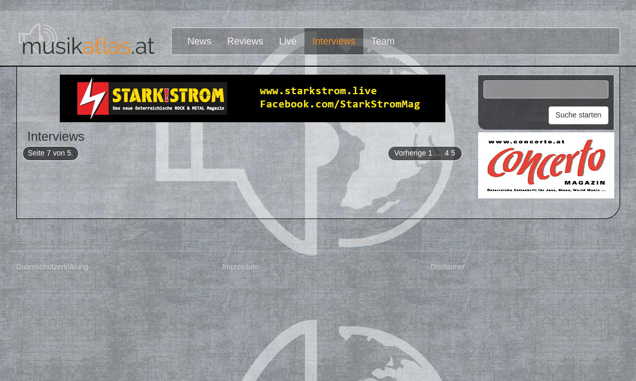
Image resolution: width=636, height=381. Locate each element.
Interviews (333, 41)
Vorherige (410, 153)
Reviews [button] (245, 41)
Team (383, 41)
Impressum (240, 266)
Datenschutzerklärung (52, 266)
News (199, 41)
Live (288, 41)
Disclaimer (448, 266)
